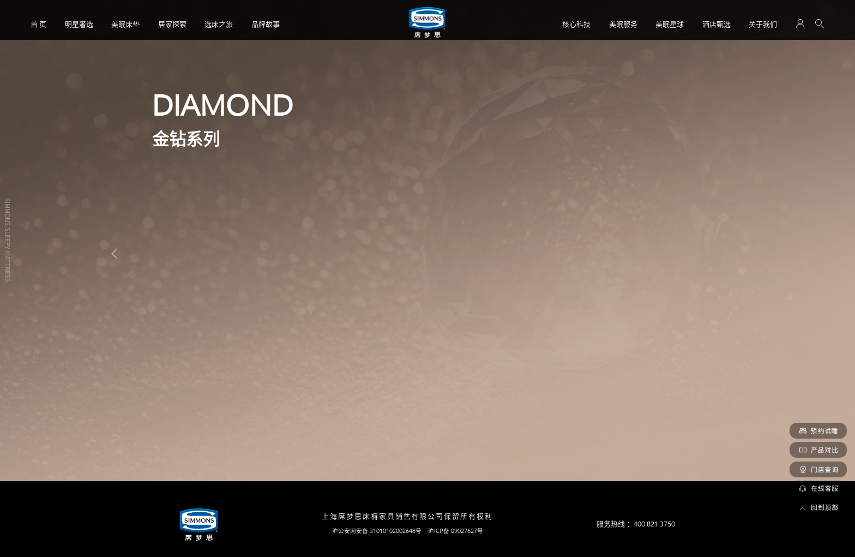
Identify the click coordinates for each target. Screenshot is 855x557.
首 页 (38, 24)
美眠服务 (623, 24)
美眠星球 (669, 24)
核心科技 (576, 24)
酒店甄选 (716, 24)
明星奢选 (79, 24)
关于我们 (763, 24)
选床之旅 (218, 24)
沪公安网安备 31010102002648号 (377, 531)
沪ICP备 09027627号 (455, 531)
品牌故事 (265, 24)
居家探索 (172, 24)
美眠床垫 (125, 24)
